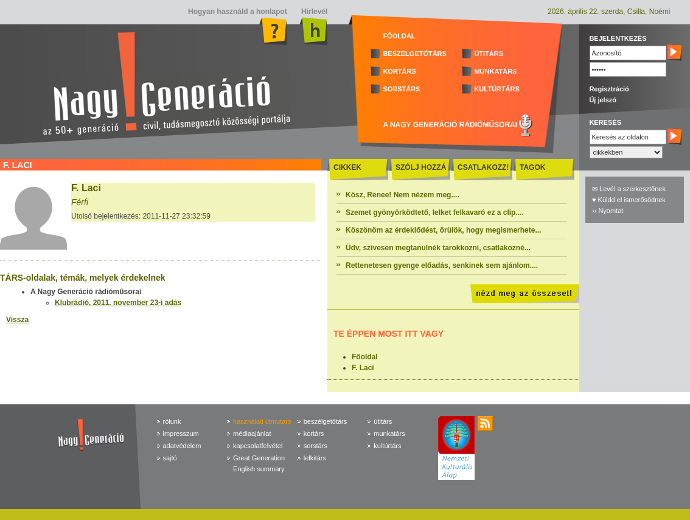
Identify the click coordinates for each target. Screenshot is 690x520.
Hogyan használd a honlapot (237, 11)
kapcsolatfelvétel (257, 445)
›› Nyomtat (607, 210)
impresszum (181, 433)
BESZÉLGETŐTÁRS (415, 53)
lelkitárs (315, 458)
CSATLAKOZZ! (483, 167)
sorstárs (315, 445)
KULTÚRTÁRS (496, 89)
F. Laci (363, 368)
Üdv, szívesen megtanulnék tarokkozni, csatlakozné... (438, 248)
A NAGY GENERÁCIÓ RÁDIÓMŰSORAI (450, 125)
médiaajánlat (252, 433)
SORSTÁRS (401, 89)
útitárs (383, 421)
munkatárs (389, 433)
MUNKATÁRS (495, 71)
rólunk (172, 421)
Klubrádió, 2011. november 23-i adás (118, 302)
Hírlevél (313, 11)
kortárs (314, 433)
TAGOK (532, 167)
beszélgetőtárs (325, 421)
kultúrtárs (387, 445)
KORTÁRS (399, 71)
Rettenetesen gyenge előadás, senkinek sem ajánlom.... (442, 265)
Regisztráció (609, 89)
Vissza (17, 319)
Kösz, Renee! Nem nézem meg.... (402, 195)
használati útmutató (262, 421)
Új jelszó (602, 100)
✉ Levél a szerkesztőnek (629, 188)
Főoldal (365, 357)
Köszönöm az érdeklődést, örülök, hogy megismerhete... (443, 230)
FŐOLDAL (399, 36)
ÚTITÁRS (488, 53)
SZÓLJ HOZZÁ (421, 167)
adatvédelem (182, 445)
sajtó (170, 458)
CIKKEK (347, 167)
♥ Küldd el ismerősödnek (629, 199)
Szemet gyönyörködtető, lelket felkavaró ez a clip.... (435, 212)
